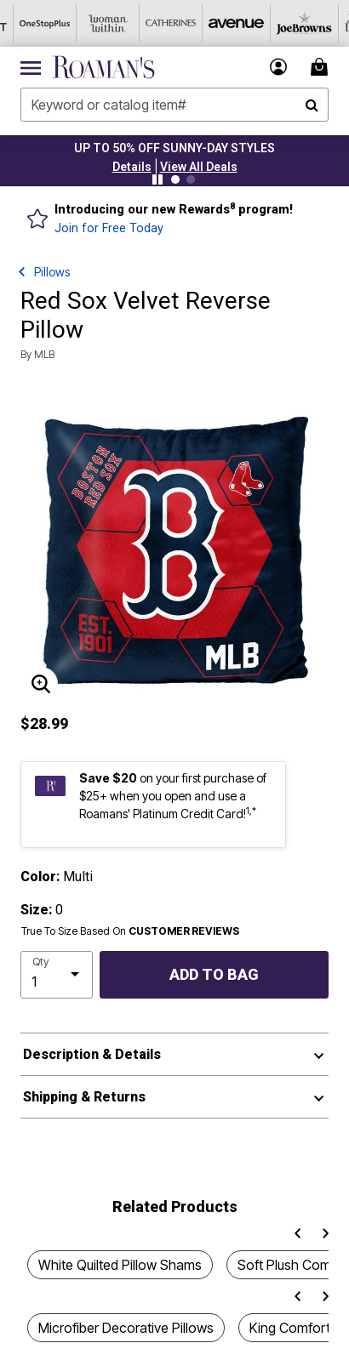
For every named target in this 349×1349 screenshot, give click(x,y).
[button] (132, 167)
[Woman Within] (94, 23)
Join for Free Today (108, 228)
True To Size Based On (130, 931)
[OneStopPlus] (31, 23)
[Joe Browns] (283, 23)
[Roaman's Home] (103, 67)
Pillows (52, 272)
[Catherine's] (157, 23)
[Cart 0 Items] (322, 67)
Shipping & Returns (84, 1097)
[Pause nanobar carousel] (157, 179)
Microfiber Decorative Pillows (126, 1327)
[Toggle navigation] (30, 67)
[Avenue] (220, 23)
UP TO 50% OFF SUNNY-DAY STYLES (174, 148)
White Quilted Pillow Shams (120, 1264)
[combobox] (174, 105)
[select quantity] (56, 975)
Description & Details (92, 1054)
